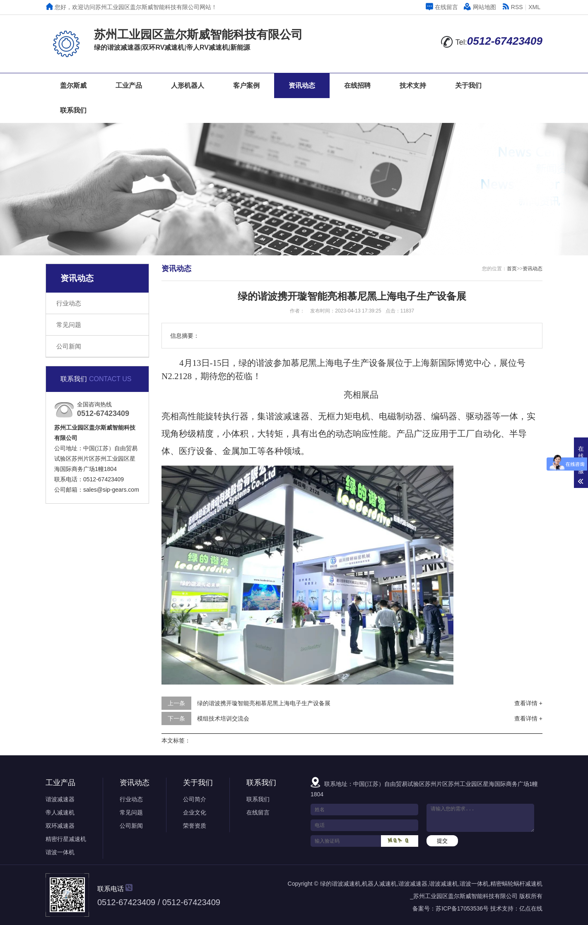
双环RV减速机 (163, 47)
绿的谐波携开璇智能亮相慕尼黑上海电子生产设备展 (263, 703)
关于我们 (468, 85)
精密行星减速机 (66, 839)
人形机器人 (187, 85)
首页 (512, 268)
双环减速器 (60, 825)
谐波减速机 (443, 883)
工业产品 (129, 85)
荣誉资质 (194, 825)
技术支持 (413, 85)
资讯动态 (302, 85)
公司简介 (194, 799)
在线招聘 (357, 85)
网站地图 (480, 7)
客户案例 (246, 85)
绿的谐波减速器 (117, 47)
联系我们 (73, 110)
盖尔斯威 (73, 85)
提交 (442, 841)
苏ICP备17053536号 (462, 908)
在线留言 (442, 7)
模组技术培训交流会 (223, 718)
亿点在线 (530, 908)
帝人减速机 (60, 812)
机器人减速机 (379, 883)
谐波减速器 (60, 799)
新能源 (240, 47)
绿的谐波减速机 (340, 883)
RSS (512, 7)
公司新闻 (68, 346)
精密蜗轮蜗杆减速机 (516, 883)
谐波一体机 (60, 852)
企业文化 (194, 812)
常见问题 (68, 324)
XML (534, 7)
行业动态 (68, 303)
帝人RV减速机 (207, 47)
